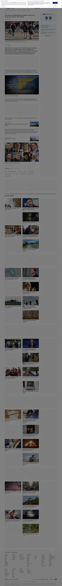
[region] (31, 4)
